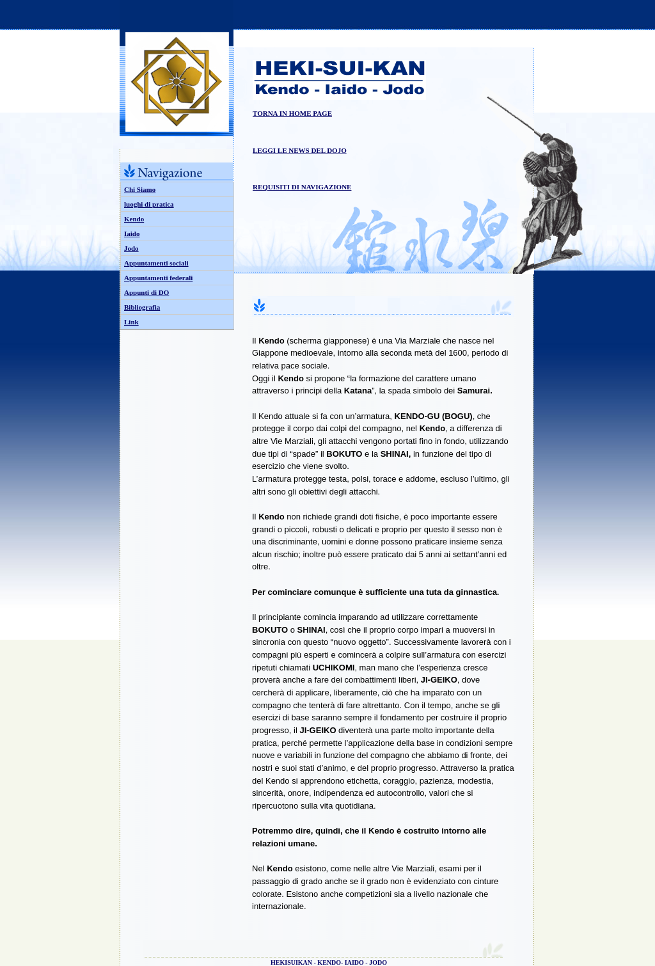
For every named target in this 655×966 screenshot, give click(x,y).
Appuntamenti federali (158, 277)
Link (131, 322)
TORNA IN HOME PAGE (292, 113)
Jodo (131, 248)
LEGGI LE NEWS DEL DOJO (300, 150)
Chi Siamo (139, 189)
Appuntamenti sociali (156, 263)
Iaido (131, 233)
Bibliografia (142, 307)
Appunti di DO (146, 292)
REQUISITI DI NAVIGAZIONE (302, 187)
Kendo (134, 219)
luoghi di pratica (149, 204)
